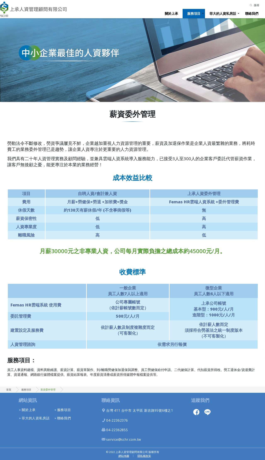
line (207, 412)
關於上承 (171, 13)
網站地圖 (123, 456)
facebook (196, 412)
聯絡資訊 (110, 400)
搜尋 (256, 5)
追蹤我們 (200, 400)
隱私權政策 (144, 456)
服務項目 (193, 13)
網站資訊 (28, 400)
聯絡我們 (251, 13)
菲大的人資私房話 (223, 13)
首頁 (8, 389)
